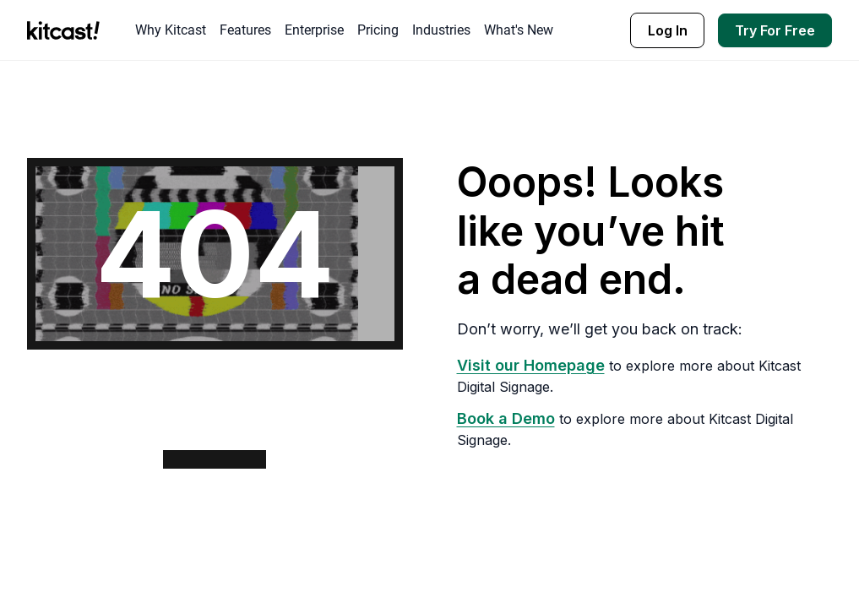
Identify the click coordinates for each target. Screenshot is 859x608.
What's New (518, 30)
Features (245, 30)
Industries (441, 30)
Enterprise (314, 30)
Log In (668, 30)
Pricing (378, 30)
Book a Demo (506, 418)
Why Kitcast (170, 30)
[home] (67, 30)
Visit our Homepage (531, 365)
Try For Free (775, 30)
